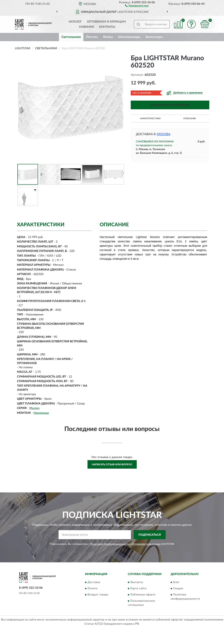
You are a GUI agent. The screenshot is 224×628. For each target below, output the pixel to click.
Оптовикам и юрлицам (106, 21)
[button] (137, 5)
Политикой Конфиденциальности (110, 544)
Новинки (86, 26)
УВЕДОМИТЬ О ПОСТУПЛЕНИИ (170, 105)
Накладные (41, 412)
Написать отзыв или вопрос (112, 464)
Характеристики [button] (150, 118)
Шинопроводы (129, 36)
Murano (34, 408)
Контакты (107, 26)
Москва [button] (163, 134)
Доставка (93, 582)
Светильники (71, 36)
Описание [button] (189, 118)
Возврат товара (97, 594)
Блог (176, 582)
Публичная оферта (142, 594)
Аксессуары (154, 36)
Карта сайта (138, 588)
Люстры (92, 36)
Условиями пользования (146, 544)
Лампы (108, 36)
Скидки (178, 588)
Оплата (92, 588)
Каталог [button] (75, 21)
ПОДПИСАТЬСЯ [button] (149, 534)
